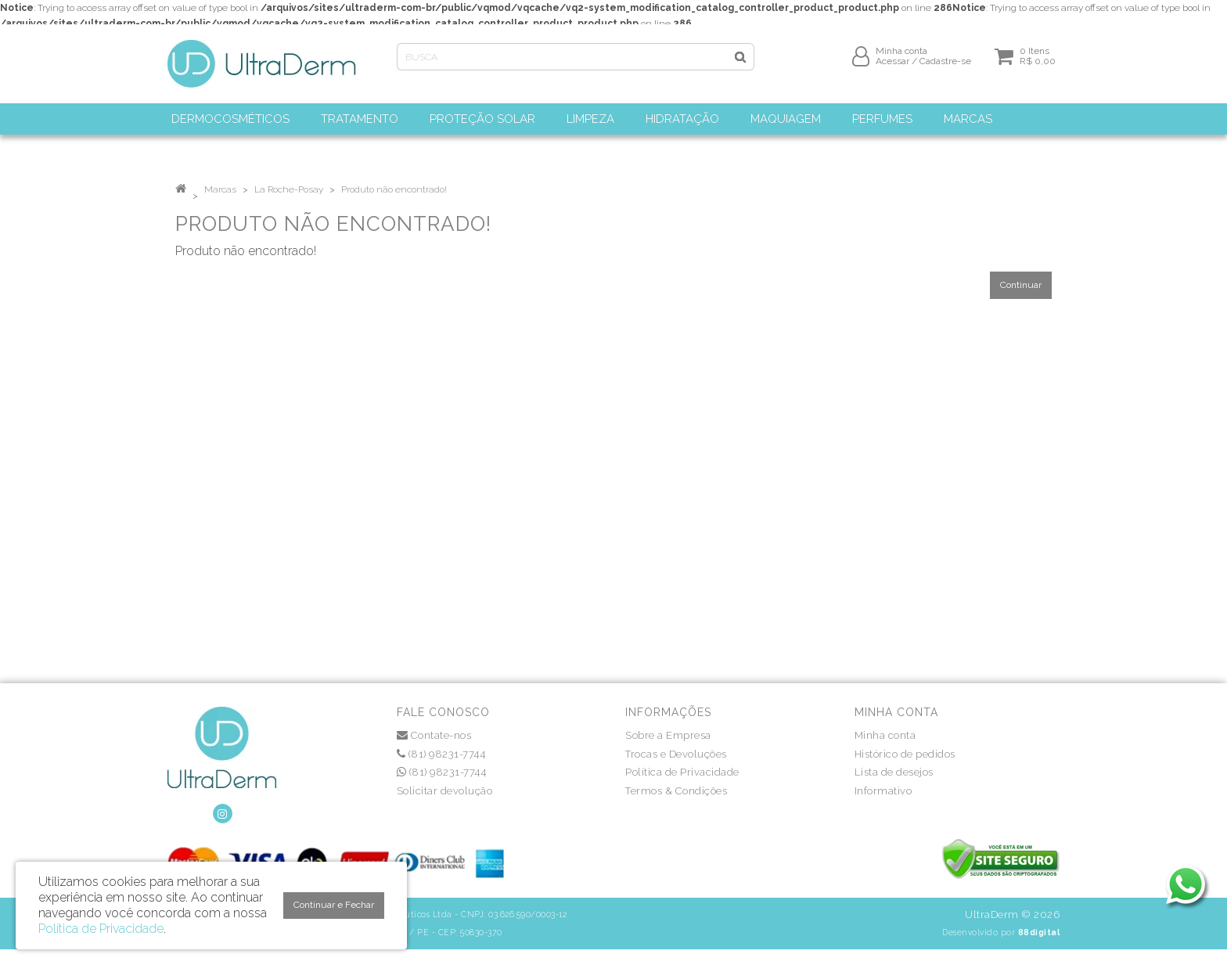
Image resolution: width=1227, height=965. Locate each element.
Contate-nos (434, 735)
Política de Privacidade (682, 772)
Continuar (1021, 284)
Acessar (892, 68)
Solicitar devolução (445, 791)
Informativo (883, 791)
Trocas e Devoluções (676, 754)
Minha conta (885, 735)
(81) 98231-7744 (441, 754)
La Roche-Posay (288, 189)
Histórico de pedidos (905, 754)
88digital (1039, 932)
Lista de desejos (894, 772)
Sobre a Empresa (668, 735)
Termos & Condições (676, 791)
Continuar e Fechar (333, 904)
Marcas (220, 189)
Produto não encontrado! (394, 189)
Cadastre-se (945, 68)
